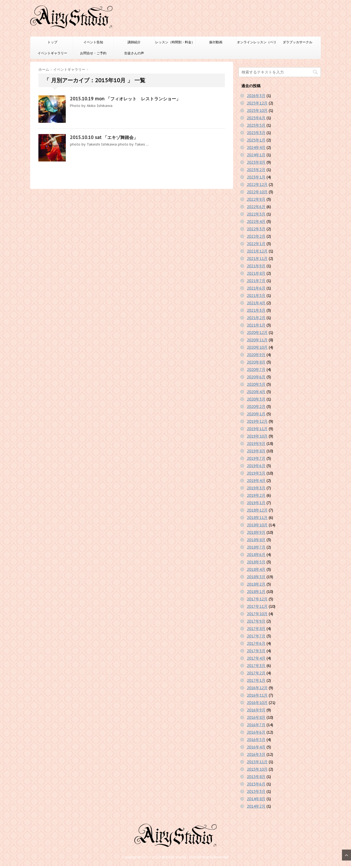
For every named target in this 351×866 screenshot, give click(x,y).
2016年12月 (257, 687)
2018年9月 (256, 532)
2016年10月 (257, 702)
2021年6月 (256, 288)
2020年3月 (256, 399)
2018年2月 (256, 584)
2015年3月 (256, 791)
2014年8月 (256, 798)
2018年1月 (256, 591)
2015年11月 (257, 761)
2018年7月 (256, 547)
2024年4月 (256, 147)
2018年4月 (256, 569)
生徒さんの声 (134, 53)
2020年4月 (256, 391)
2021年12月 (257, 251)
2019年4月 (256, 480)
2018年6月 (256, 554)
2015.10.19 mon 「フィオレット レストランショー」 (125, 98)
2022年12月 (257, 184)
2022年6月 (256, 206)
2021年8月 (256, 273)
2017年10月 (257, 613)
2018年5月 (256, 562)
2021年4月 (256, 302)
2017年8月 (256, 628)
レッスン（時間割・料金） (175, 42)
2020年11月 (257, 339)
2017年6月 (256, 643)
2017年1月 (256, 680)
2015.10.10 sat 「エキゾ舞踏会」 (104, 137)
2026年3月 (256, 95)
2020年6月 (256, 376)
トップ (52, 42)
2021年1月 (256, 325)
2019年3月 (256, 487)
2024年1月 (256, 154)
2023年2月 (256, 169)
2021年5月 (256, 295)
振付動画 (215, 42)
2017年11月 (257, 606)
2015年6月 (256, 784)
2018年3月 (256, 576)
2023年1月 (256, 177)
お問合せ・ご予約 (93, 53)
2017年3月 (256, 665)
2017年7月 (256, 636)
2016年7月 (256, 724)
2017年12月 (257, 599)
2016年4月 (256, 747)
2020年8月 (256, 362)
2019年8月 (256, 450)
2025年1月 (256, 140)
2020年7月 (256, 369)
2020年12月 (257, 332)
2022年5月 (256, 214)
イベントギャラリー (52, 53)
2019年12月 (257, 421)
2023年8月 (256, 162)
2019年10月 (257, 436)
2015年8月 (256, 776)
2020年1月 (256, 413)
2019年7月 (256, 458)
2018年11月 (257, 517)
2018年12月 (257, 510)
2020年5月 (256, 384)
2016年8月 (256, 717)
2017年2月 (256, 673)
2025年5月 (256, 125)
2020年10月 (257, 347)
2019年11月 (257, 428)
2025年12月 (257, 103)
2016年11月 (257, 695)
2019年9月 (256, 443)
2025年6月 (256, 117)
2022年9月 (256, 199)
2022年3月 (256, 228)
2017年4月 (256, 658)
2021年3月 (256, 310)
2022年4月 (256, 221)
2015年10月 (257, 769)
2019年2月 (256, 495)
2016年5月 (256, 739)
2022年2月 (256, 236)
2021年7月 (256, 280)
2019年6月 (256, 465)
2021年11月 (257, 258)
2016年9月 (256, 710)
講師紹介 (134, 42)
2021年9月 (256, 265)
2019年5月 (256, 473)
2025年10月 (257, 110)
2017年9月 (256, 621)
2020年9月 (256, 354)
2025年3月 (256, 132)
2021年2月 (256, 317)
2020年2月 (256, 406)
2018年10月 (257, 525)
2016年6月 (256, 732)
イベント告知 (93, 42)
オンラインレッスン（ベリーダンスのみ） (256, 44)
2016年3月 (256, 754)
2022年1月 (256, 243)
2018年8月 (256, 539)
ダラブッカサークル (297, 42)
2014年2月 (256, 806)
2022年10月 (257, 191)
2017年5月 (256, 650)
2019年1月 (256, 502)
